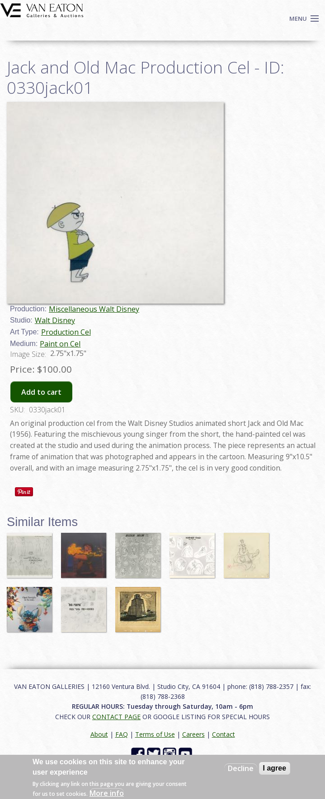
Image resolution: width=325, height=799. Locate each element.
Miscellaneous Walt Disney (94, 309)
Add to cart (41, 392)
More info (106, 793)
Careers (193, 734)
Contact (223, 734)
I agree (275, 768)
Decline (241, 768)
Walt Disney (55, 320)
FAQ (121, 734)
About (99, 734)
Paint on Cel (60, 344)
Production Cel (66, 332)
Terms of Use (155, 734)
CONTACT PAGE (116, 716)
